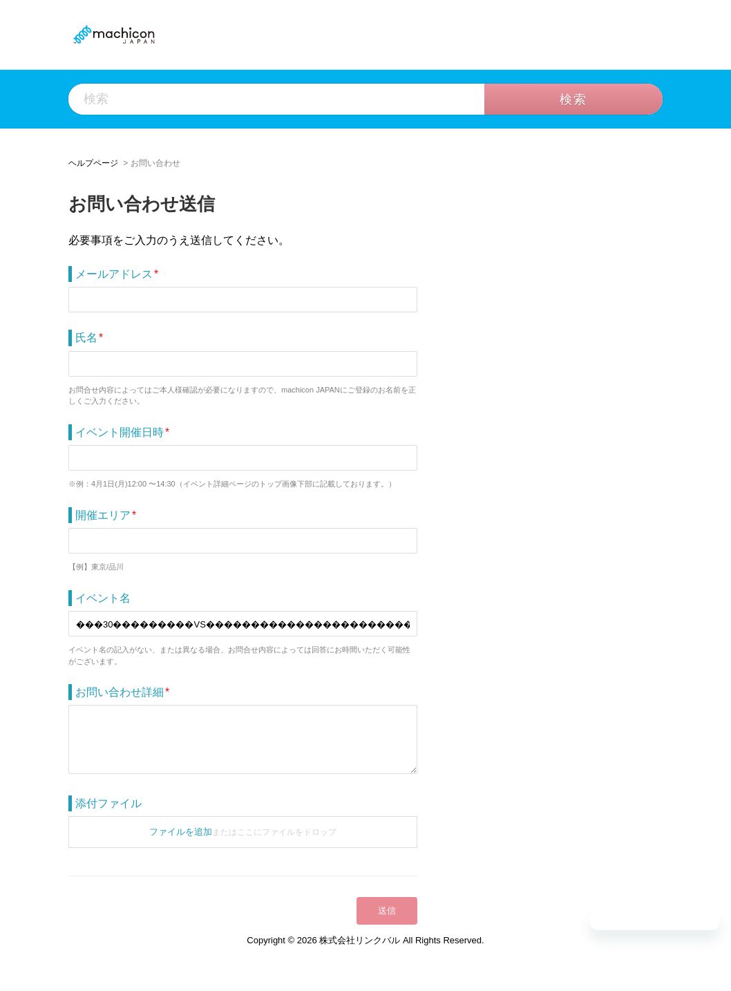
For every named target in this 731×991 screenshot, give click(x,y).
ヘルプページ (93, 163)
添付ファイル (108, 803)
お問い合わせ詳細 (119, 692)
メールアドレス (114, 274)
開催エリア (103, 515)
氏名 (86, 337)
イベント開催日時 (119, 432)
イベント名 (103, 598)
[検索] (318, 99)
